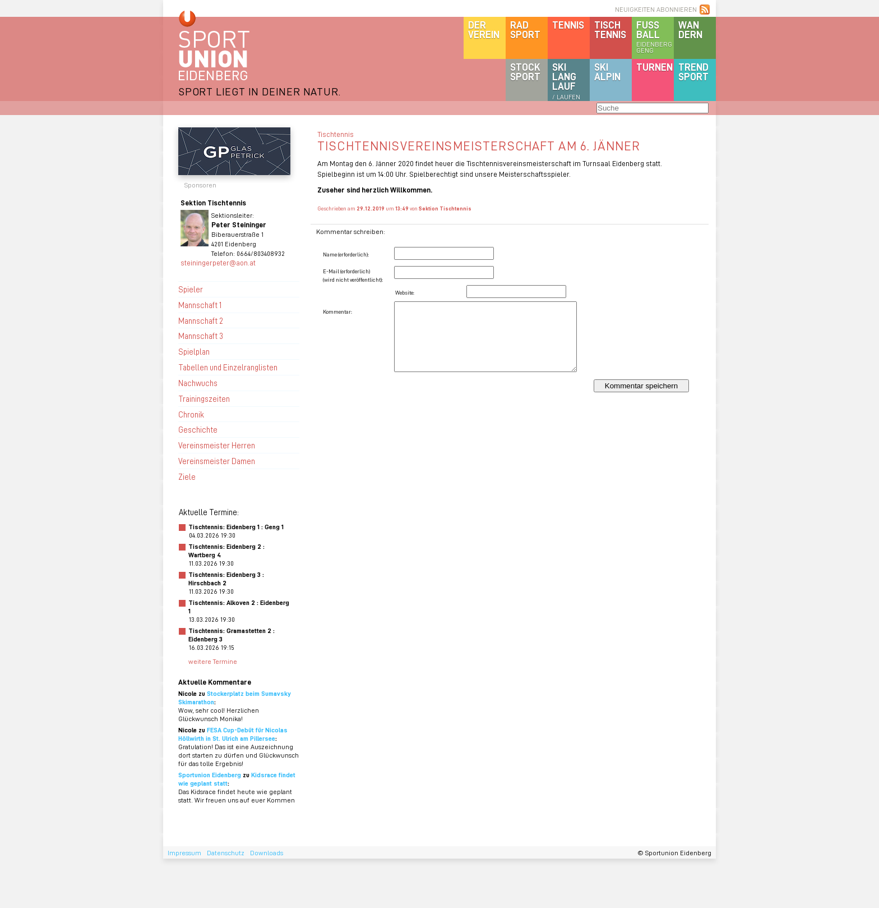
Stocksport (525, 71)
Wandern (690, 29)
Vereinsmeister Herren (216, 445)
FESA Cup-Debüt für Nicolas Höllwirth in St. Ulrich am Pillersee (233, 734)
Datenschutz (225, 853)
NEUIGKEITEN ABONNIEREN (656, 9)
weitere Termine (212, 661)
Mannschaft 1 (199, 305)
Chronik (191, 414)
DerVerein (483, 29)
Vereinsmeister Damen (216, 461)
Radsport (525, 29)
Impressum (184, 853)
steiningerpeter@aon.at (218, 262)
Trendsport (693, 71)
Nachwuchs (198, 383)
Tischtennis (610, 29)
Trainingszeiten (204, 398)
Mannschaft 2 (200, 320)
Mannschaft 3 (200, 336)
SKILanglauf (566, 81)
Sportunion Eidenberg (209, 775)
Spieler (190, 289)
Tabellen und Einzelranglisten (227, 367)
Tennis (568, 25)
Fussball (655, 36)
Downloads (266, 853)
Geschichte (198, 429)
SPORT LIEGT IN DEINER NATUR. (259, 91)
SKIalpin (607, 71)
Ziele (187, 476)
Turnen (654, 67)
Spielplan (194, 351)
